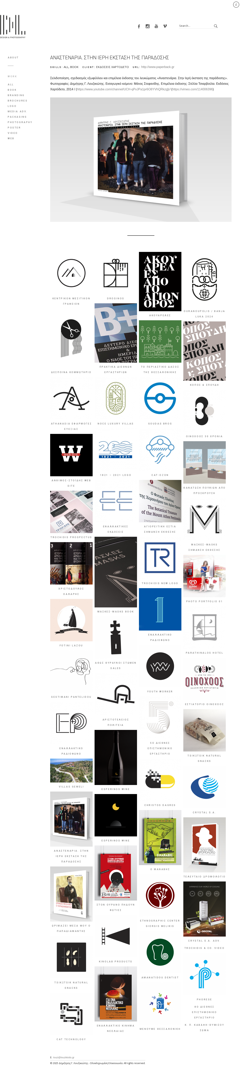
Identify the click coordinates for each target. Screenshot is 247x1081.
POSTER (14, 127)
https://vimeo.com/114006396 (192, 89)
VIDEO (13, 133)
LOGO (12, 106)
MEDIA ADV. (18, 111)
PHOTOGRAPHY (20, 122)
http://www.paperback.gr (157, 67)
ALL (11, 84)
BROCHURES (18, 100)
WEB (11, 138)
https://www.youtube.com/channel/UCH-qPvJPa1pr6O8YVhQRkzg (122, 89)
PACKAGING (17, 117)
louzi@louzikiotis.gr (63, 1057)
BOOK (12, 90)
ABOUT (13, 57)
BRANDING (16, 95)
